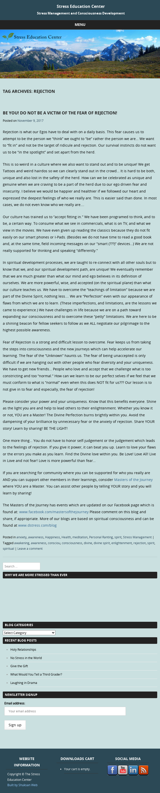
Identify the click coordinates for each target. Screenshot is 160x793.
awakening (21, 543)
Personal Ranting (101, 537)
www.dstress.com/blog (37, 525)
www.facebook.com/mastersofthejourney (54, 511)
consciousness (72, 543)
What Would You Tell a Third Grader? (36, 674)
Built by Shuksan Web (22, 785)
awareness (36, 537)
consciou (54, 543)
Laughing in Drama (23, 683)
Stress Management (137, 537)
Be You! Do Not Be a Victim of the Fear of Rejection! (60, 113)
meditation (80, 537)
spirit (118, 537)
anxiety (21, 537)
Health (66, 537)
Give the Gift (19, 666)
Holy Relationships (23, 649)
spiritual (8, 548)
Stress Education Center (81, 6)
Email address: (14, 703)
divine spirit (102, 543)
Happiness (52, 537)
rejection (139, 543)
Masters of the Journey (133, 479)
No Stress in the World (26, 658)
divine (88, 543)
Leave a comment (30, 548)
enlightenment (121, 543)
